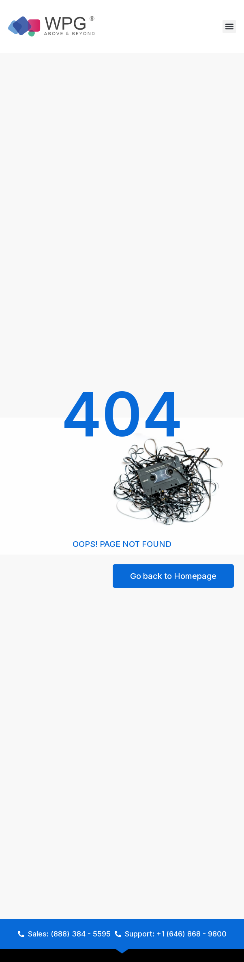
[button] (229, 26)
